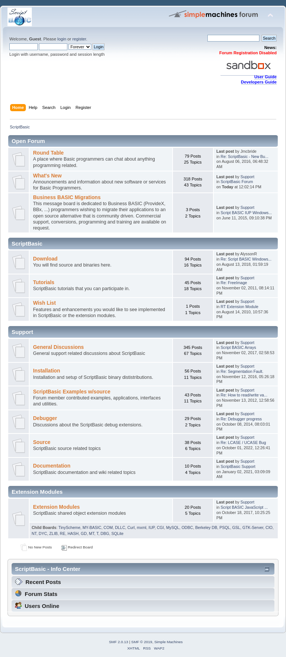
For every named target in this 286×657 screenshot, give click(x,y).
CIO (269, 527)
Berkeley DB (206, 527)
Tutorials (43, 282)
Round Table (48, 153)
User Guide (265, 76)
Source (42, 442)
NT (33, 533)
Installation (46, 371)
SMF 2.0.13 (118, 642)
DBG (105, 533)
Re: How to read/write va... (243, 395)
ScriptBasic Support (237, 466)
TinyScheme (69, 527)
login (61, 39)
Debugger (45, 418)
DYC (43, 533)
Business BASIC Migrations (67, 197)
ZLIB (53, 533)
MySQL (172, 527)
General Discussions (58, 347)
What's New (47, 176)
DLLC (120, 527)
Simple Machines (168, 642)
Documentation (51, 466)
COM (108, 527)
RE (63, 533)
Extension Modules (56, 507)
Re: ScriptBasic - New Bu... (244, 156)
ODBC (187, 527)
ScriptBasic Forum (236, 181)
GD (84, 533)
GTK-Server (252, 527)
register (79, 39)
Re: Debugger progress (241, 419)
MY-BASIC (91, 527)
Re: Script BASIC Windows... (245, 259)
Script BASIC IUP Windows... (246, 212)
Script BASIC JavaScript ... (244, 507)
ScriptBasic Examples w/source (71, 392)
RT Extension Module (239, 306)
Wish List (44, 303)
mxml (141, 527)
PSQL (224, 527)
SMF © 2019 (141, 642)
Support (247, 176)
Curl (130, 527)
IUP (152, 527)
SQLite (117, 533)
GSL (236, 527)
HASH (72, 533)
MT (91, 533)
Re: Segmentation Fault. (241, 371)
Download (45, 259)
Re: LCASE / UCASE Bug (243, 442)
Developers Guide (259, 82)
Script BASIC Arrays (238, 347)
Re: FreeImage (233, 282)
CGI (160, 527)
